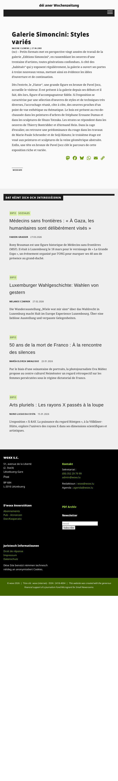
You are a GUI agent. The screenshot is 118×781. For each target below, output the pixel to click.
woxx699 (17, 170)
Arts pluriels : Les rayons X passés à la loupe (56, 404)
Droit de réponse (13, 551)
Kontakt (67, 464)
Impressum (10, 555)
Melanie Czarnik (19, 301)
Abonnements (11, 511)
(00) (72, 473)
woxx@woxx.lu (85, 483)
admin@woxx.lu (71, 477)
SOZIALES (24, 213)
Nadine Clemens (20, 48)
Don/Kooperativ (12, 518)
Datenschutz (10, 559)
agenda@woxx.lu (83, 487)
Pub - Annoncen (12, 515)
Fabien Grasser (18, 237)
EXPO (13, 213)
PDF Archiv (69, 507)
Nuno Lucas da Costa (22, 414)
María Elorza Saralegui (24, 361)
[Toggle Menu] (110, 12)
